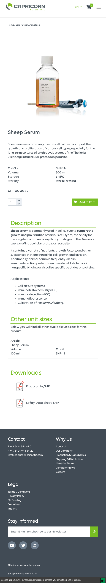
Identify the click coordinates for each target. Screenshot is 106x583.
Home (11, 25)
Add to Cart (83, 202)
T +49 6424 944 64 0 (19, 446)
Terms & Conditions (19, 491)
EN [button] (77, 7)
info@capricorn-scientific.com (25, 455)
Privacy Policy (16, 496)
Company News (65, 467)
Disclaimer (14, 504)
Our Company (64, 450)
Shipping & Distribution (69, 459)
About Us (61, 446)
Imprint (12, 508)
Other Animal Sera (31, 25)
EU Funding (14, 500)
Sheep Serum (19, 345)
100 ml (15, 353)
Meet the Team (65, 463)
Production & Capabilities (71, 455)
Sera (18, 25)
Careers (60, 472)
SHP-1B (61, 353)
